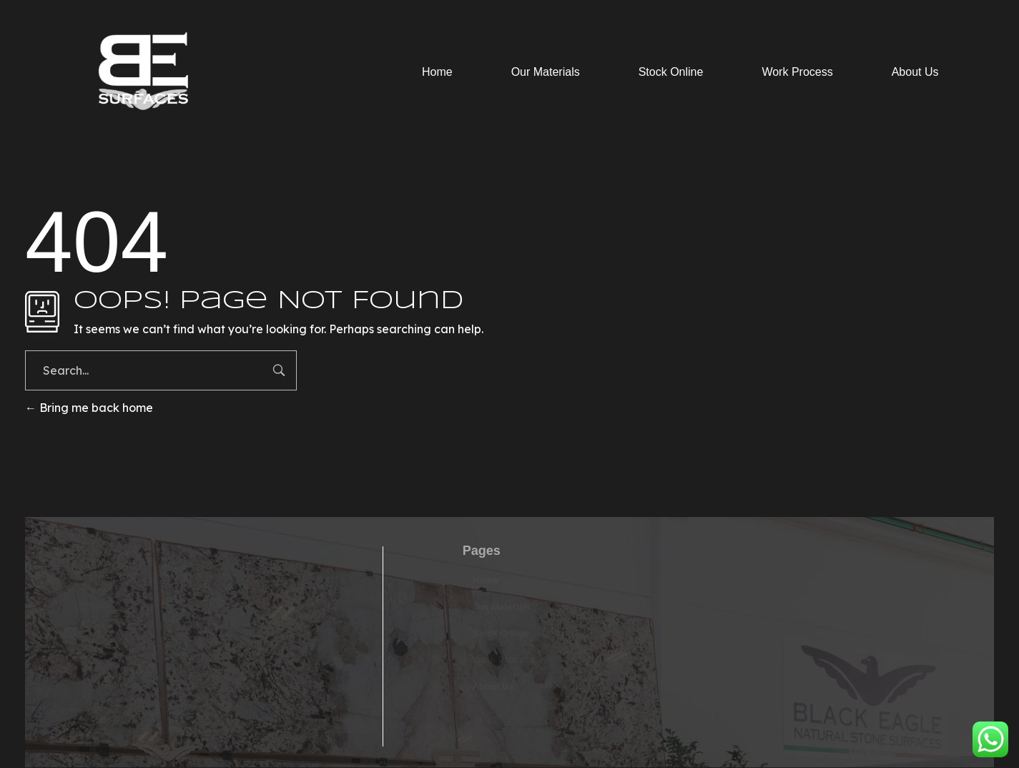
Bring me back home (89, 407)
